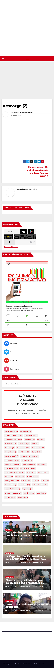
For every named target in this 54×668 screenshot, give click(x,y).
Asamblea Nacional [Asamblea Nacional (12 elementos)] (13, 439)
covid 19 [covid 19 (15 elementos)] (36, 452)
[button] (51, 59)
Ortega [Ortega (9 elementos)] (45, 481)
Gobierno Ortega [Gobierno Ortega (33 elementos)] (12, 464)
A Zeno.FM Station (11, 246)
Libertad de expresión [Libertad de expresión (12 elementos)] (14, 472)
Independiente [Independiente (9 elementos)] (11, 468)
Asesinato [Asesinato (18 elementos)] (29, 439)
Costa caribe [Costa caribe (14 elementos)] (38, 448)
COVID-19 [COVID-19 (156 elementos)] (23, 452)
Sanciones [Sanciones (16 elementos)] (29, 493)
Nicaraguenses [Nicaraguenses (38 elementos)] (12, 481)
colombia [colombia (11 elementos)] (9, 448)
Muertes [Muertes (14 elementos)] (19, 476)
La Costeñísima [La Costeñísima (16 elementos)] (27, 468)
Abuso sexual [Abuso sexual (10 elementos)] (11, 431)
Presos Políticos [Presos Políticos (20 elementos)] (12, 489)
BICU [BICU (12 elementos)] (40, 439)
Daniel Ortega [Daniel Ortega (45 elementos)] (11, 456)
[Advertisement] (28, 83)
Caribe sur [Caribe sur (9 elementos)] (24, 444)
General (8, 529)
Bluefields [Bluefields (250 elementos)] (10, 444)
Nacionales (9, 553)
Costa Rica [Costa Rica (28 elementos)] (10, 452)
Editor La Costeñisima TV (23, 113)
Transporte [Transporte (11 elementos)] (10, 497)
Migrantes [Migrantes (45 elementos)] (43, 472)
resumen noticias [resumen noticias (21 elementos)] (13, 493)
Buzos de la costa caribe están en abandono (26, 605)
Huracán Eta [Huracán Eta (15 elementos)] (29, 464)
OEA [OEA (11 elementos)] (36, 481)
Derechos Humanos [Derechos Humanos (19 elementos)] (29, 456)
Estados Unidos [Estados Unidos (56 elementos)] (12, 460)
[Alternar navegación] (27, 59)
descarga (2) (15, 105)
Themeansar (40, 664)
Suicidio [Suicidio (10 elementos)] (41, 493)
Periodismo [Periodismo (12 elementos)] (10, 485)
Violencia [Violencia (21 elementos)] (23, 497)
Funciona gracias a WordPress (12, 664)
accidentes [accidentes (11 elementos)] (25, 431)
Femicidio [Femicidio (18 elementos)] (27, 460)
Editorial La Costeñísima (32, 539)
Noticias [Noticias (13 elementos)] (25, 481)
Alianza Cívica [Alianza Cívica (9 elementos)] (30, 435)
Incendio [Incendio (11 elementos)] (41, 464)
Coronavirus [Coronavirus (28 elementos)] (23, 448)
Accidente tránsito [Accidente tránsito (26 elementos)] (13, 435)
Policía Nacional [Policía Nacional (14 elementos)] (39, 485)
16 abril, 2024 (13, 563)
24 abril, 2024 (13, 539)
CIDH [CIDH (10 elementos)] (35, 444)
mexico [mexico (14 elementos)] (31, 472)
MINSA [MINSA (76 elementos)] (9, 476)
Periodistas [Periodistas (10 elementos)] (24, 485)
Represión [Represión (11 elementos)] (27, 489)
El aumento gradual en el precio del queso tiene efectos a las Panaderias (25, 583)
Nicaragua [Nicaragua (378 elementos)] (32, 476)
